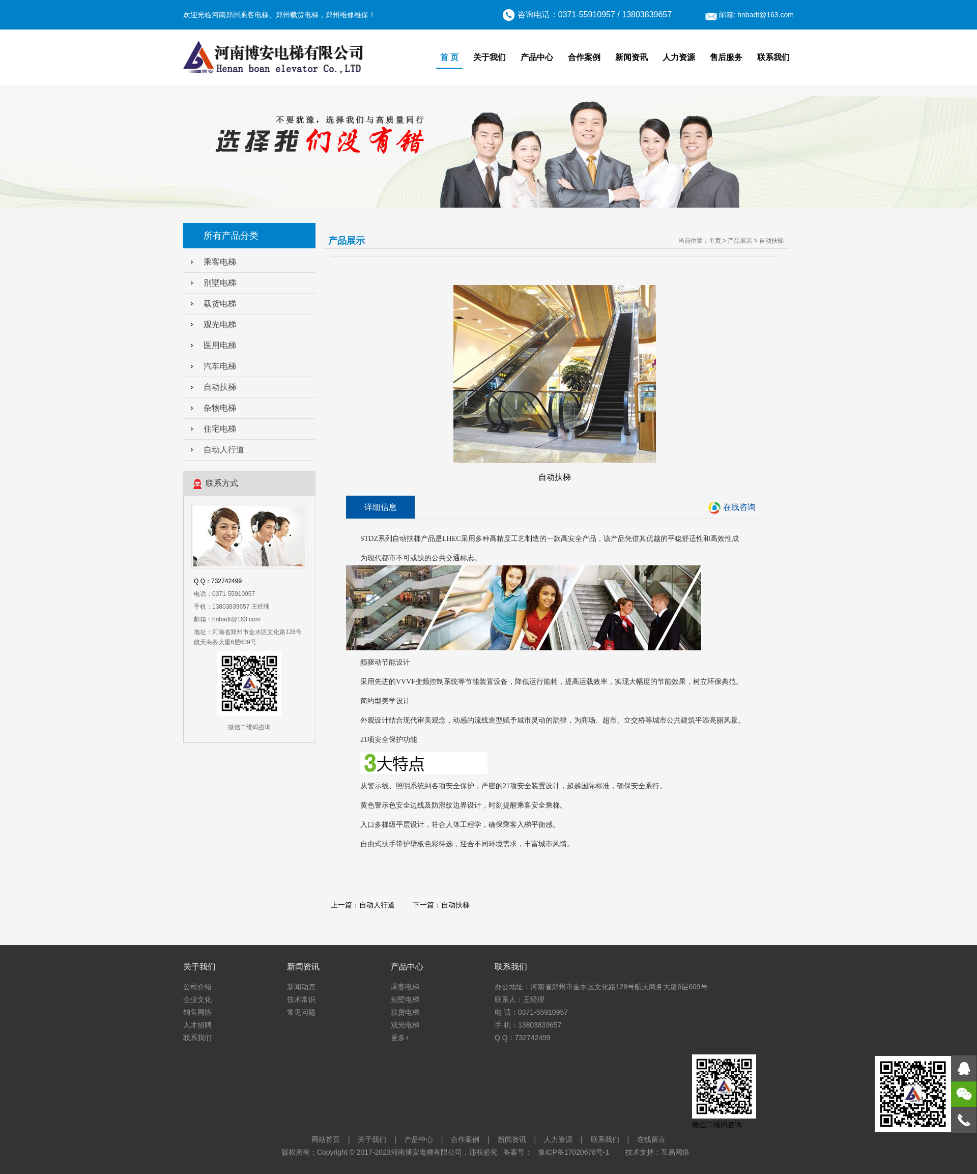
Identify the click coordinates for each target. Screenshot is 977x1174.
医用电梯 (220, 345)
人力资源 (679, 57)
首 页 (449, 57)
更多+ (400, 1038)
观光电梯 (220, 324)
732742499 (226, 581)
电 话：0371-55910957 (531, 1012)
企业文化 (197, 999)
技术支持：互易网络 (657, 1152)
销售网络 (197, 1012)
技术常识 (301, 999)
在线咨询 (739, 507)
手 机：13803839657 (528, 1025)
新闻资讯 (631, 57)
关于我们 (489, 57)
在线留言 (651, 1139)
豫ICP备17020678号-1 (573, 1152)
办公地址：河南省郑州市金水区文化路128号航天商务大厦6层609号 (601, 987)
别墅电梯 (220, 282)
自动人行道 (224, 449)
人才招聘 (197, 1025)
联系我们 (773, 57)
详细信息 (380, 507)
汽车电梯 (220, 366)
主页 (715, 240)
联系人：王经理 (519, 999)
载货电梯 (220, 303)
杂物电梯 (220, 408)
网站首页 (325, 1139)
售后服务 (726, 57)
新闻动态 (301, 987)
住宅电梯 (220, 428)
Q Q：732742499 (523, 1038)
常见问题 (301, 1012)
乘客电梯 (220, 261)
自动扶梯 (220, 387)
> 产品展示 (737, 240)
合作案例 (584, 57)
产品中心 (537, 57)
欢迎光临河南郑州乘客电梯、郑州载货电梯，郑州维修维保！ (279, 15)
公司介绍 (197, 987)
